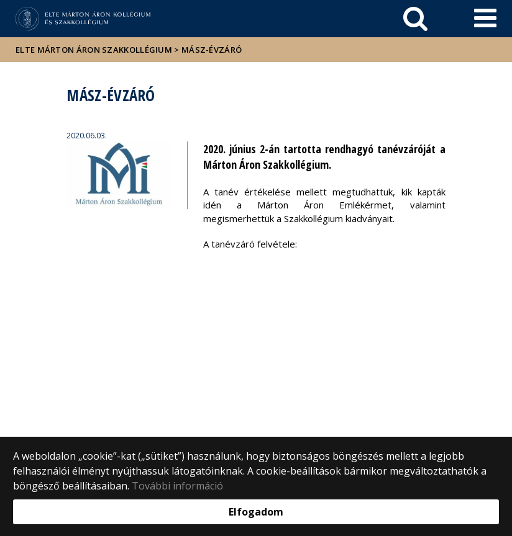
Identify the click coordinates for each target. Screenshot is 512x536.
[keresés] (415, 18)
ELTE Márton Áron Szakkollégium (94, 49)
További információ (177, 486)
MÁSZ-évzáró (211, 49)
